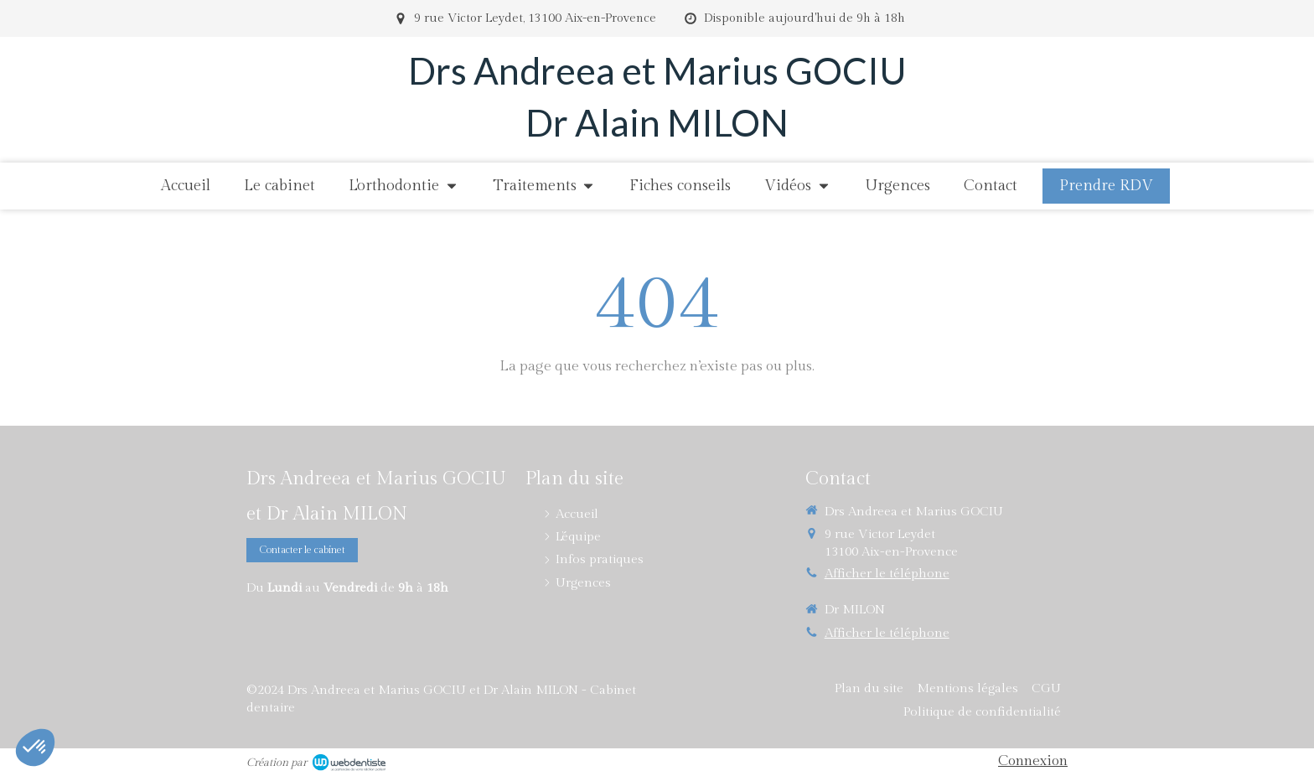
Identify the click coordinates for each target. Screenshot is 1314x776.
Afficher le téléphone (887, 573)
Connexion (1033, 761)
